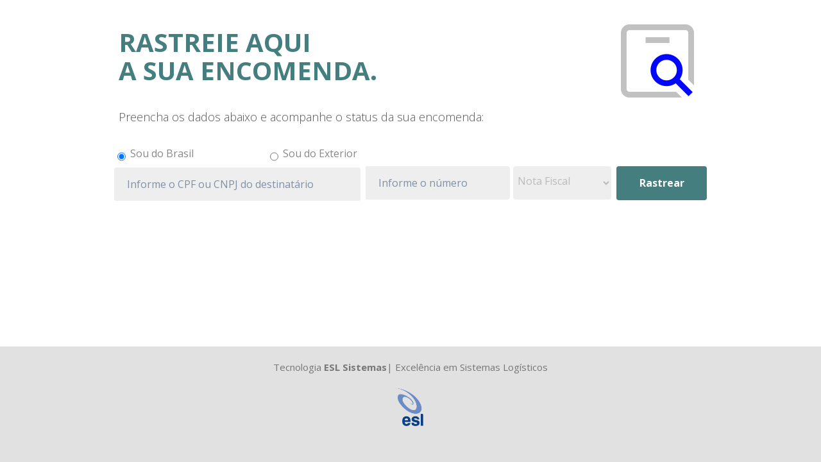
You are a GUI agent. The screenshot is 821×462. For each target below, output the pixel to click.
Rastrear (661, 183)
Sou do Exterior (320, 153)
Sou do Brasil (162, 153)
